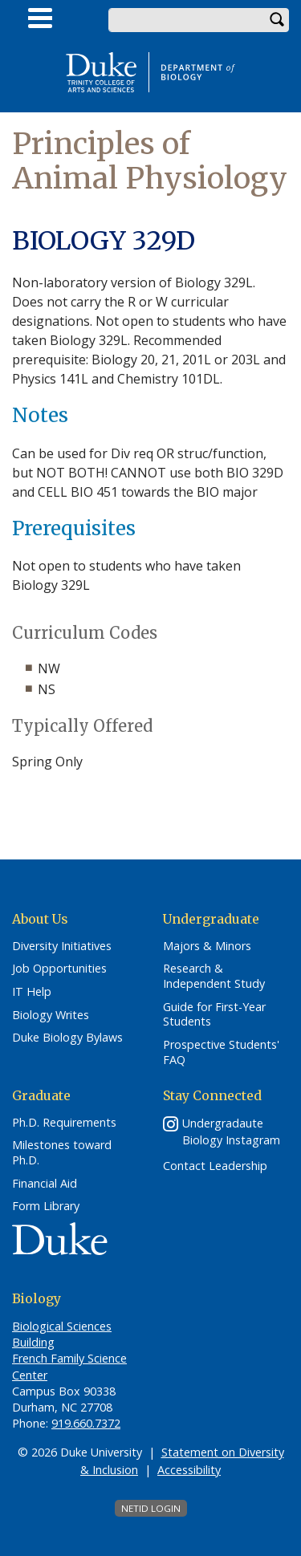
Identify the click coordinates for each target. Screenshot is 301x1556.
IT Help (31, 992)
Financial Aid (44, 1183)
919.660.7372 (85, 1423)
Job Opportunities (59, 968)
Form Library (45, 1206)
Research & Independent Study (214, 976)
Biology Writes (50, 1015)
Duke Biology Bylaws (67, 1037)
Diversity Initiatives (62, 946)
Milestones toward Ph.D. (62, 1153)
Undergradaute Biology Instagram (231, 1131)
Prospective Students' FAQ (221, 1052)
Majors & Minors (207, 946)
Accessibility (189, 1469)
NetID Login (151, 1508)
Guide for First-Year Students (214, 1015)
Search (277, 20)
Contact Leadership (215, 1166)
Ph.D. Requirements (64, 1122)
